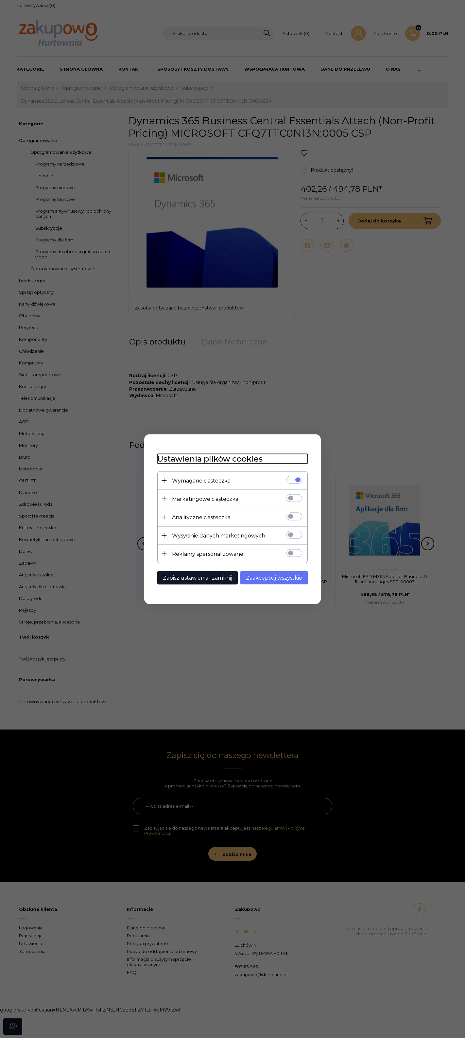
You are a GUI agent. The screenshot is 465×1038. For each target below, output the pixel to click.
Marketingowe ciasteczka (205, 499)
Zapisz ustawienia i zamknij (197, 577)
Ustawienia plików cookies (210, 458)
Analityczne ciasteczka (201, 517)
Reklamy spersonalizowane (207, 554)
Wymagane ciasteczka (201, 480)
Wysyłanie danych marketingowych (218, 535)
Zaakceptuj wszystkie (274, 577)
